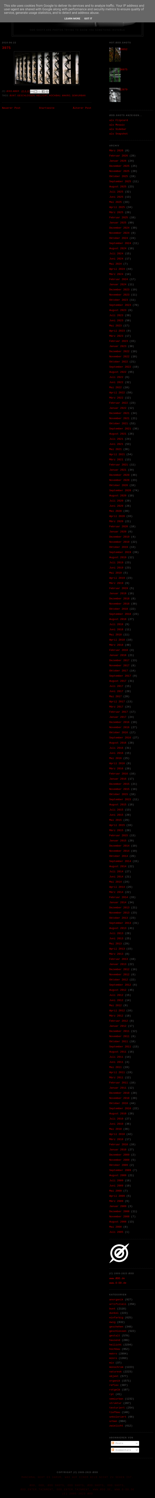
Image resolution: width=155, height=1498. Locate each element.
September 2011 (120, 1046)
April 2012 (117, 1010)
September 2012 (120, 984)
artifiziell (117, 1304)
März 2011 (116, 1077)
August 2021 (117, 433)
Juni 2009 (116, 1185)
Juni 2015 (116, 814)
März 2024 (116, 274)
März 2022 (116, 397)
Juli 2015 (116, 809)
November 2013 (119, 912)
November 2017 (119, 665)
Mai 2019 (115, 572)
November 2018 (119, 603)
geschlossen (26, 95)
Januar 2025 (117, 222)
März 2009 (116, 1201)
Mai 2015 (115, 820)
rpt (111, 1394)
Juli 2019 (116, 562)
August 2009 (117, 1175)
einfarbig (116, 1317)
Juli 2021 (116, 439)
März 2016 (116, 768)
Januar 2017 (117, 717)
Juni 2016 (116, 753)
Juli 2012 (116, 995)
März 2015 (116, 830)
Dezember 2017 (119, 660)
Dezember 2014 (119, 845)
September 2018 (120, 614)
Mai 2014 (115, 881)
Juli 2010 (116, 1118)
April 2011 (117, 1072)
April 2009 (117, 1196)
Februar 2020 (118, 526)
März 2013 (116, 954)
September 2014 (120, 861)
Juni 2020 (116, 505)
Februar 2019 (118, 588)
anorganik (116, 1299)
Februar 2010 (118, 1144)
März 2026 (116, 150)
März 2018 (116, 645)
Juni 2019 (116, 567)
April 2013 (117, 948)
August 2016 (117, 742)
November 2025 (119, 171)
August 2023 (117, 310)
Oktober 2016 (118, 732)
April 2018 (117, 639)
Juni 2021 (116, 444)
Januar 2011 (117, 1087)
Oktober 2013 (118, 917)
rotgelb (114, 1389)
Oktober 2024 (118, 238)
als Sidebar (117, 129)
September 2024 (120, 243)
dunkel (114, 1313)
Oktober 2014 (118, 856)
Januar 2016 (117, 778)
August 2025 (117, 186)
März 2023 (116, 336)
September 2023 (120, 305)
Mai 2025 (115, 202)
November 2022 (119, 356)
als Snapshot (118, 133)
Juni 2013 (116, 938)
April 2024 (117, 269)
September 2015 (120, 799)
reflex (114, 1385)
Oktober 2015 (118, 794)
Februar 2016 (118, 773)
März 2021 (116, 459)
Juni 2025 (116, 196)
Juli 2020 (116, 500)
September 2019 (120, 552)
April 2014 (117, 887)
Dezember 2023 (119, 289)
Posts (117, 1443)
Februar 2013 (118, 959)
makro (66, 95)
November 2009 (119, 1160)
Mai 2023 (115, 325)
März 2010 (116, 1139)
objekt (114, 1376)
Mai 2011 (115, 1067)
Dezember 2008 (119, 1211)
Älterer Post (82, 108)
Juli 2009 (116, 1180)
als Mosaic (117, 124)
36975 (123, 69)
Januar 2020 (117, 531)
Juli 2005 (116, 1232)
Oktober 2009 (118, 1165)
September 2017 (120, 675)
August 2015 (117, 804)
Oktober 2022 (118, 361)
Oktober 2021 (118, 423)
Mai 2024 (115, 263)
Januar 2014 (117, 902)
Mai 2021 (115, 449)
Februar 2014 (118, 897)
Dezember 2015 (119, 784)
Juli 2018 (116, 624)
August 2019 (117, 557)
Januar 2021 (117, 469)
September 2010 (120, 1108)
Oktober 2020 (118, 485)
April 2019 (117, 578)
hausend (114, 1340)
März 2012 (116, 1015)
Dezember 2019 (119, 536)
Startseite (46, 108)
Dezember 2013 (119, 907)
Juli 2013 (116, 933)
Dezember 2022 (119, 351)
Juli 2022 (116, 377)
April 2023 (117, 330)
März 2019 (116, 583)
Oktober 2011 (118, 1041)
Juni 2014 (116, 876)
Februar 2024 (118, 279)
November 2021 (119, 418)
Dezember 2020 (119, 475)
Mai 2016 (115, 758)
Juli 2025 (116, 191)
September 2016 (120, 737)
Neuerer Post (11, 108)
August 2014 (117, 866)
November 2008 (119, 1216)
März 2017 (116, 706)
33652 (123, 49)
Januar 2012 (117, 1026)
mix (111, 1362)
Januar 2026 (117, 160)
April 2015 (117, 825)
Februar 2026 (118, 155)
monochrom (116, 1367)
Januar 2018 (117, 655)
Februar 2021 (118, 464)
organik (114, 1380)
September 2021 (120, 428)
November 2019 (119, 542)
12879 (123, 89)
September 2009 (120, 1170)
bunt (13, 95)
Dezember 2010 (119, 1093)
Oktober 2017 (118, 670)
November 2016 (119, 727)
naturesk (115, 1371)
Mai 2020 (115, 511)
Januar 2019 (117, 593)
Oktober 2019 (118, 547)
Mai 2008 (115, 1226)
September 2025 (120, 181)
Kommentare (121, 1450)
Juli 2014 (116, 871)
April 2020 (117, 516)
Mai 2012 (115, 1005)
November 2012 (119, 974)
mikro (113, 1358)
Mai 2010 (115, 1129)
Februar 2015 (118, 835)
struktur (115, 1403)
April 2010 (117, 1134)
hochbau (55, 95)
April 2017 (117, 701)
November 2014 (119, 851)
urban (113, 1421)
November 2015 (119, 789)
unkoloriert (117, 1416)
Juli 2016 (116, 748)
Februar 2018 (118, 650)
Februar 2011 (118, 1082)
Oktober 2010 (118, 1103)
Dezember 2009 (119, 1154)
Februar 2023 (118, 341)
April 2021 (117, 454)
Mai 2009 (115, 1190)
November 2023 (119, 294)
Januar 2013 (117, 964)
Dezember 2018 (119, 598)
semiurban (79, 95)
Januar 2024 (117, 284)
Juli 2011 (116, 1057)
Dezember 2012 (119, 969)
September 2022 (120, 366)
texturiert (117, 1407)
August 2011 (117, 1051)
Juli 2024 (116, 253)
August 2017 (117, 681)
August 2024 (117, 248)
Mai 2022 (115, 387)
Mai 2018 (115, 634)
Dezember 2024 (119, 227)
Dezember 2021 (119, 413)
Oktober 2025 (118, 176)
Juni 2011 (116, 1062)
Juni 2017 (116, 691)
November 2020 (119, 480)
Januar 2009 (117, 1206)
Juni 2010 (116, 1123)
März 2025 (116, 212)
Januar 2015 (117, 840)
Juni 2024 (116, 258)
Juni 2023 (116, 320)
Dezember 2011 (119, 1031)
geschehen (116, 1326)
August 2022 (117, 372)
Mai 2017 (115, 696)
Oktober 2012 (118, 979)
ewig (112, 1322)
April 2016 (117, 763)
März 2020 (116, 521)
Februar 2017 (118, 711)
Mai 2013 (115, 943)
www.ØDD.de (117, 1278)
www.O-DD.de (117, 1283)
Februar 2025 (118, 217)
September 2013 (120, 923)
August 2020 (117, 495)
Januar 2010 (117, 1149)
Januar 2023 (117, 346)
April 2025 (117, 207)
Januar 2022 (117, 408)
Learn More (72, 18)
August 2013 (117, 928)
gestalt (114, 1335)
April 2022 (117, 392)
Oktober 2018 (118, 608)
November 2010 (119, 1098)
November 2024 (119, 233)
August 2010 (117, 1113)
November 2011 (119, 1036)
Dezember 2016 (119, 722)
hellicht (41, 95)
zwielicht (116, 1425)
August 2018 (117, 619)
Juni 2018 (116, 629)
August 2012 (117, 990)
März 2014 (116, 892)
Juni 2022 (116, 382)
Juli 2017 (116, 686)
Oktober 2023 (118, 299)
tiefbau (114, 1412)
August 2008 (117, 1221)
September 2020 (120, 490)
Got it (88, 18)
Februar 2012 (118, 1020)
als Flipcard (118, 120)
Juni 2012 (116, 1000)
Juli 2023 (116, 315)
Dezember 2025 (119, 166)
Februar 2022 (118, 402)
